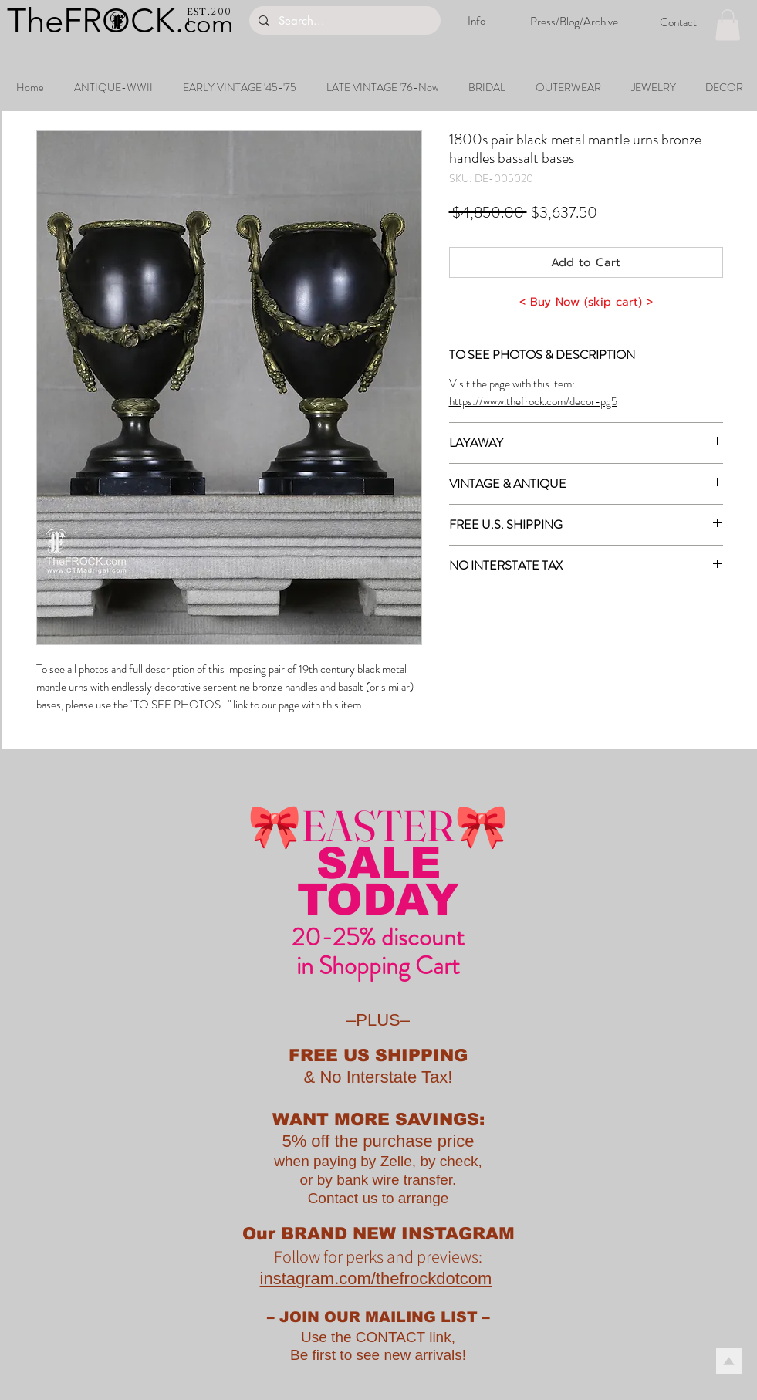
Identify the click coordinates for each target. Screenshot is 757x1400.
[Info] (476, 21)
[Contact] (678, 22)
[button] (728, 25)
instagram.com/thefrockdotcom (376, 1278)
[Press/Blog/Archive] (574, 21)
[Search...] (343, 20)
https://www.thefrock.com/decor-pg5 (533, 401)
